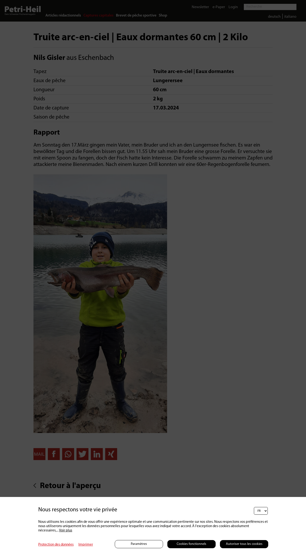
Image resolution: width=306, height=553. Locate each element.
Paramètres (139, 544)
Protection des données (56, 545)
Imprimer (85, 545)
